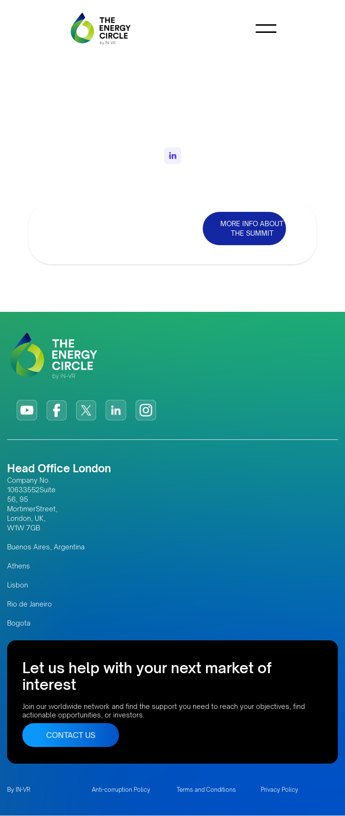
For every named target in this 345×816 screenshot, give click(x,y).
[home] (105, 28)
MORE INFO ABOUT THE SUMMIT (252, 228)
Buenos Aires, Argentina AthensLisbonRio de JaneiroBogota (46, 585)
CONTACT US (71, 735)
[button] (266, 29)
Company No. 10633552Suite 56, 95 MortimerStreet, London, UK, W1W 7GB (32, 504)
